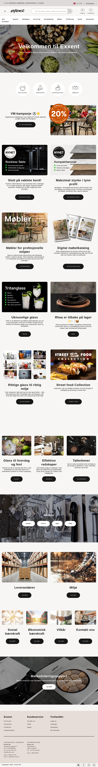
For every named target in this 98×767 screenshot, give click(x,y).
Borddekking (48, 19)
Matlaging (25, 19)
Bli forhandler (90, 3)
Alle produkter (5, 20)
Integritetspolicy (9, 730)
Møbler (59, 19)
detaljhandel (20, 3)
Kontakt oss (31, 721)
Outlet (80, 19)
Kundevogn (90, 11)
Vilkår (29, 724)
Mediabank (54, 727)
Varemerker (90, 19)
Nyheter (15, 19)
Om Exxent (7, 721)
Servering (36, 19)
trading (41, 3)
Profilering (70, 19)
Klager (29, 727)
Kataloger (54, 724)
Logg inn (82, 11)
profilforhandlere (30, 3)
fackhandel (12, 3)
